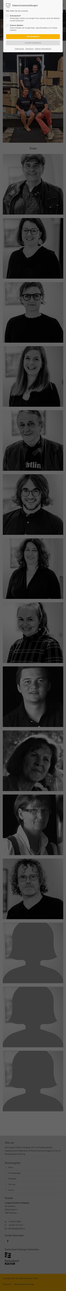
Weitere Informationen (43, 49)
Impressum (29, 49)
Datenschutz (19, 49)
